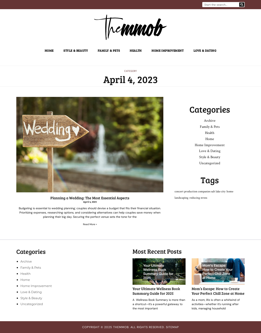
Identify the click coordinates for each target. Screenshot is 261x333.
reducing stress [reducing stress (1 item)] (198, 198)
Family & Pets (109, 50)
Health (136, 50)
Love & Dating (205, 50)
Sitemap (172, 327)
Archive (210, 120)
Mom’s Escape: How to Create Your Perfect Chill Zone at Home (218, 291)
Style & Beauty (75, 50)
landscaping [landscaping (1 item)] (181, 198)
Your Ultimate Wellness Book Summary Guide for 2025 (156, 291)
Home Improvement (168, 50)
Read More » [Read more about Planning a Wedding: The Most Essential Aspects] (90, 224)
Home (49, 50)
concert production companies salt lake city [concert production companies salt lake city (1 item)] (200, 191)
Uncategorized (209, 163)
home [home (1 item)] (230, 191)
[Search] (241, 4)
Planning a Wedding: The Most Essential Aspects (89, 197)
